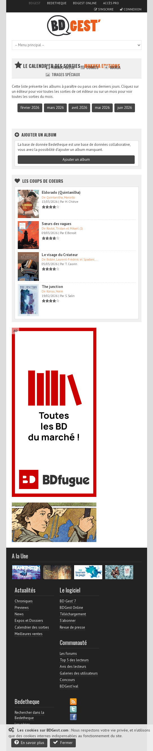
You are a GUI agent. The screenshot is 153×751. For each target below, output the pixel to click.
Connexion (130, 9)
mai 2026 (102, 107)
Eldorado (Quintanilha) (61, 192)
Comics (89, 67)
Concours (67, 679)
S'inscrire (104, 9)
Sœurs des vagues (56, 223)
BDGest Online (85, 3)
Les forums (68, 653)
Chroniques (24, 601)
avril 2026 (79, 107)
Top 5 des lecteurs (74, 660)
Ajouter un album (76, 159)
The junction (52, 286)
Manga (112, 67)
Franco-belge (60, 67)
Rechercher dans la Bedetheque (29, 715)
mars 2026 (55, 107)
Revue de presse (72, 627)
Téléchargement (73, 614)
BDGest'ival (69, 686)
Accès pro (111, 3)
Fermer (63, 742)
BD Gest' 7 (68, 601)
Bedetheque (56, 3)
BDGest (35, 3)
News (19, 614)
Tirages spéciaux (63, 74)
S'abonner (68, 620)
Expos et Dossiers (29, 620)
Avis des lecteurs (73, 666)
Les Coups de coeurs (42, 181)
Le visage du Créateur (60, 254)
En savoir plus (29, 742)
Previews (22, 607)
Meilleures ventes (29, 633)
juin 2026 (124, 107)
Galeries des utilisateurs (79, 673)
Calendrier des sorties (32, 627)
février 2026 (30, 107)
